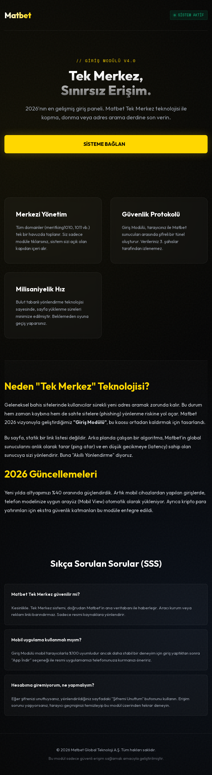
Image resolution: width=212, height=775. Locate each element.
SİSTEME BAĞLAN (104, 144)
